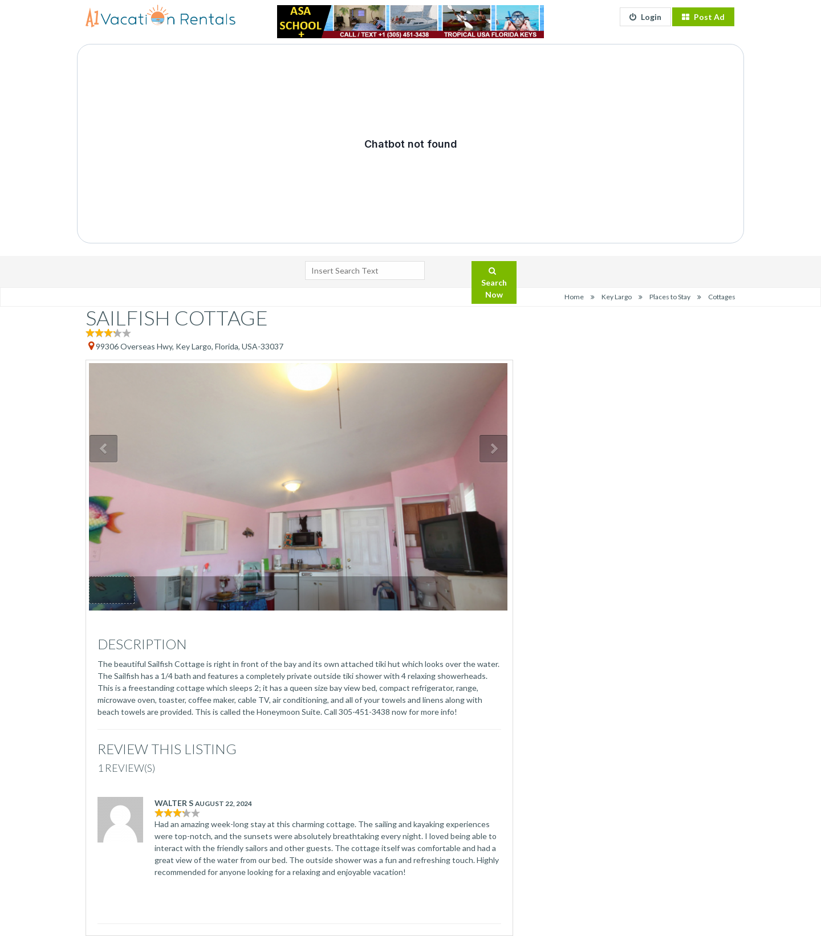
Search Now (494, 283)
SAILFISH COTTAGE (177, 317)
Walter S (174, 803)
